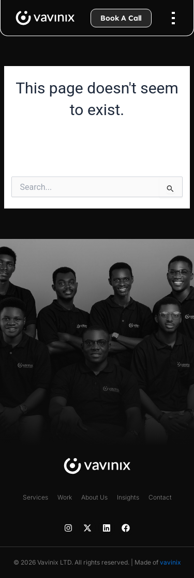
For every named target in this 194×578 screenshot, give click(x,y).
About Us (94, 497)
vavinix (170, 562)
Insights (128, 497)
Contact (160, 497)
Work (64, 497)
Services (35, 497)
